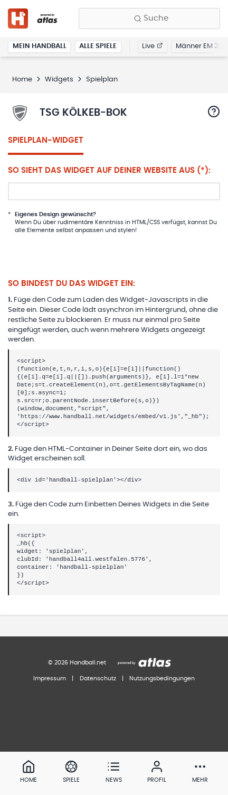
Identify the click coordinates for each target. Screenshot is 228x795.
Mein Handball (39, 46)
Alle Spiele (98, 46)
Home (22, 79)
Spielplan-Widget (45, 140)
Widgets (59, 79)
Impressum (49, 678)
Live (152, 46)
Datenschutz (98, 678)
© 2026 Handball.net (77, 662)
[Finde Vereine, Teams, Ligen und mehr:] (149, 18)
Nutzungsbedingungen (162, 678)
